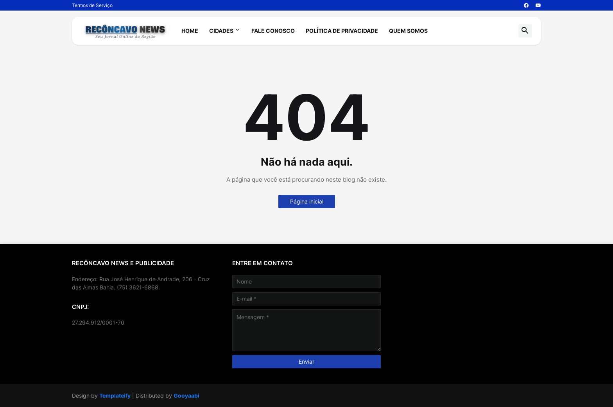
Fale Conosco (273, 30)
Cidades (221, 30)
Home (189, 30)
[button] (525, 30)
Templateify (115, 395)
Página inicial (306, 201)
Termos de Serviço (92, 5)
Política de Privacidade (342, 30)
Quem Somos (408, 30)
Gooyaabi (186, 395)
